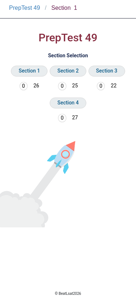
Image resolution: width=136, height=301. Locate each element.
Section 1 (29, 71)
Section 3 (107, 71)
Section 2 (68, 71)
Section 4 (68, 103)
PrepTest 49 (24, 8)
